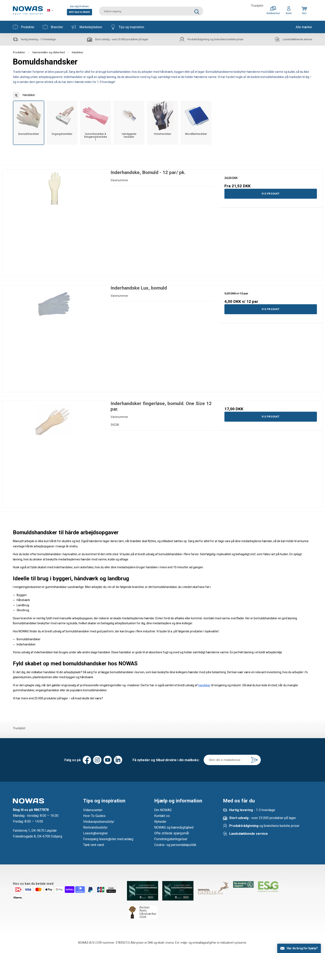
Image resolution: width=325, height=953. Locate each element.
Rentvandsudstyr (95, 827)
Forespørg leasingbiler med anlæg (108, 839)
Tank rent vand (93, 845)
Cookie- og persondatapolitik (175, 845)
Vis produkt (271, 193)
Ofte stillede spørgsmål (171, 833)
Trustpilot (257, 5)
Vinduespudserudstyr (98, 822)
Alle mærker (304, 27)
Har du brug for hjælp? (302, 948)
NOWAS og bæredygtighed (173, 827)
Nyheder (160, 822)
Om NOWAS (163, 810)
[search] (151, 10)
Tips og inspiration (127, 26)
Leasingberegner (95, 833)
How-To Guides (94, 816)
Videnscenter (92, 810)
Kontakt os (162, 816)
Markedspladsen (86, 26)
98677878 (41, 810)
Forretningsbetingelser (170, 839)
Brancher (53, 26)
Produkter (23, 26)
